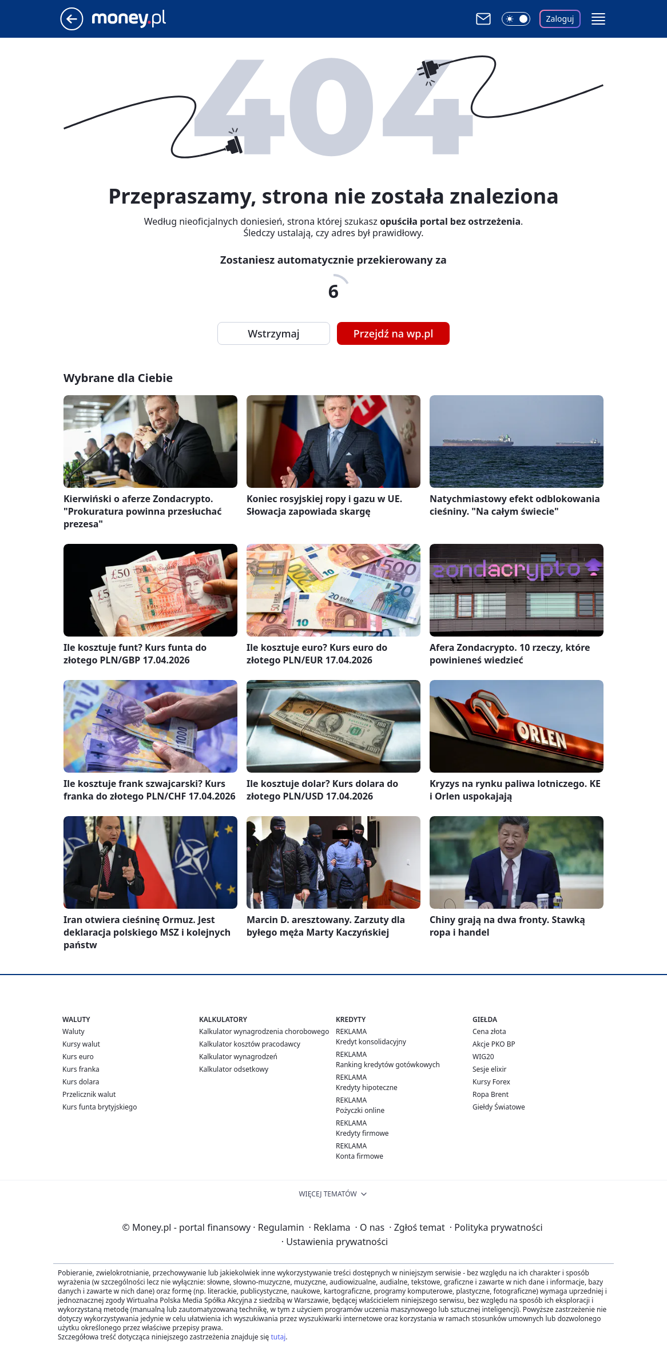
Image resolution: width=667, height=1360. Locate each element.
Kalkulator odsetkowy (233, 1069)
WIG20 (483, 1056)
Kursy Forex (491, 1082)
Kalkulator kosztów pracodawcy (249, 1044)
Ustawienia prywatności (334, 1241)
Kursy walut (81, 1044)
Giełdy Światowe (499, 1107)
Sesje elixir (489, 1069)
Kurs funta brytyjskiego (99, 1107)
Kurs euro (78, 1056)
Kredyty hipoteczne (367, 1087)
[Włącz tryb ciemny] (516, 19)
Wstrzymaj (273, 333)
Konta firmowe (359, 1156)
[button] (598, 19)
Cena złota (489, 1031)
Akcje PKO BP (494, 1044)
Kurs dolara (81, 1082)
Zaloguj (560, 18)
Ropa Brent (491, 1094)
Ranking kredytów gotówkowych (388, 1064)
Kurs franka (81, 1069)
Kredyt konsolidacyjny (371, 1042)
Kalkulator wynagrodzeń (238, 1056)
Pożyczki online (360, 1110)
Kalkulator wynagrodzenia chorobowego (264, 1031)
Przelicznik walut (89, 1094)
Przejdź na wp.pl (394, 333)
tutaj (278, 1337)
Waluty (73, 1031)
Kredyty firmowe (362, 1133)
